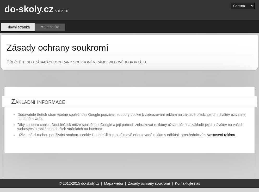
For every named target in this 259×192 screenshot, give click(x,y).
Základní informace (38, 101)
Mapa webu (113, 183)
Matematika (49, 27)
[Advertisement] (149, 166)
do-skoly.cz (28, 9)
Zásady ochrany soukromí (149, 183)
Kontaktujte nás (187, 183)
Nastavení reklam (221, 135)
